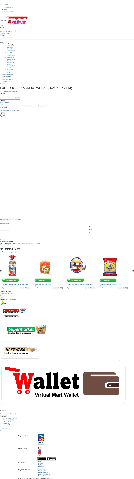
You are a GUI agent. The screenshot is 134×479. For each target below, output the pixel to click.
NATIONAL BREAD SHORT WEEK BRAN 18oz (15, 284)
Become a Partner (8, 74)
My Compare (41, 464)
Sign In (5, 9)
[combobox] (8, 31)
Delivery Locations (8, 79)
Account (2, 83)
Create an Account (8, 11)
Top (1, 431)
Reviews (2, 240)
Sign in (27, 243)
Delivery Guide (7, 76)
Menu (1, 42)
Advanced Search (4, 33)
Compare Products (8, 37)
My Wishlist (41, 466)
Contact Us (6, 423)
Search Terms (7, 421)
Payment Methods (43, 472)
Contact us (6, 81)
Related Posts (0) (4, 245)
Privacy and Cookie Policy (10, 418)
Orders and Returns (8, 419)
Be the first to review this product (8, 91)
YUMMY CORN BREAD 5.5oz (43, 284)
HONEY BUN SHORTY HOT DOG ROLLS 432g (80, 284)
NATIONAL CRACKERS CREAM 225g (110, 284)
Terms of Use (41, 469)
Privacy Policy (42, 470)
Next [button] (133, 271)
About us (5, 78)
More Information (4, 220)
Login (39, 461)
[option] (18, 271)
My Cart (40, 463)
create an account (35, 243)
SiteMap (5, 428)
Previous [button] (1, 271)
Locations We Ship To (44, 474)
